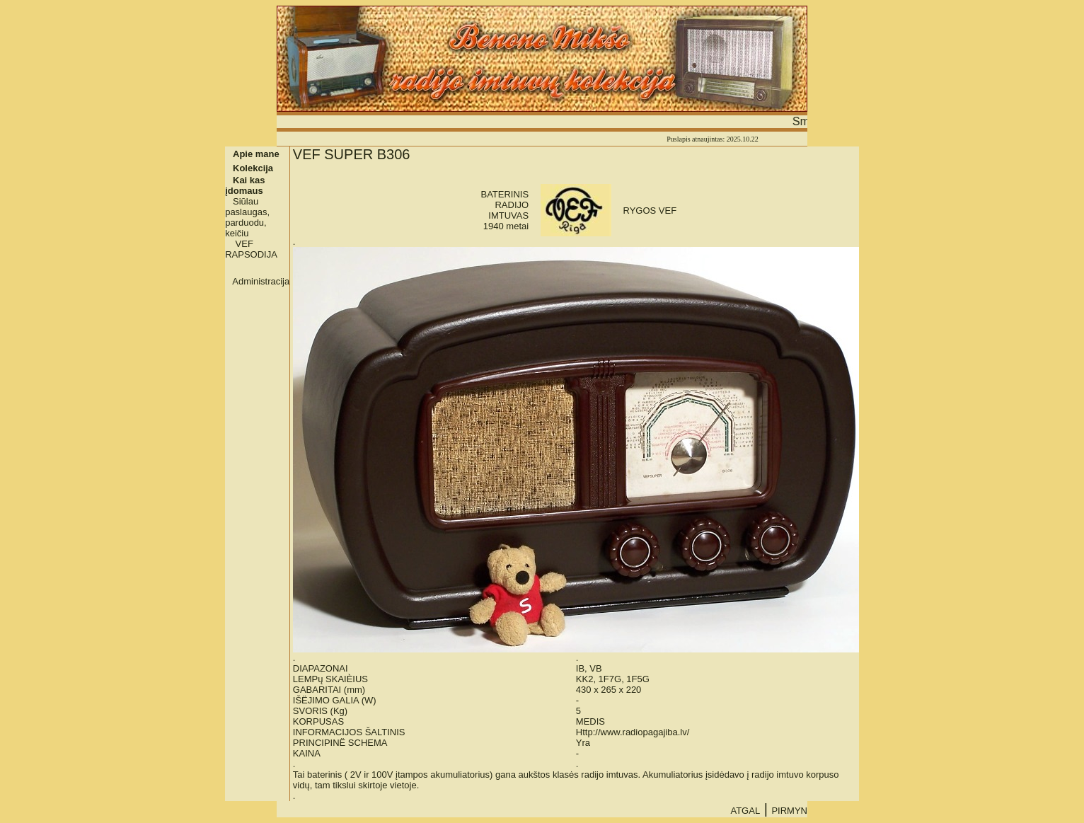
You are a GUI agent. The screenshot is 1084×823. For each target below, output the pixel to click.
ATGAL (745, 810)
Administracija (260, 281)
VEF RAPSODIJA (251, 249)
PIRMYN (789, 810)
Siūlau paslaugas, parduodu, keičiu (247, 217)
